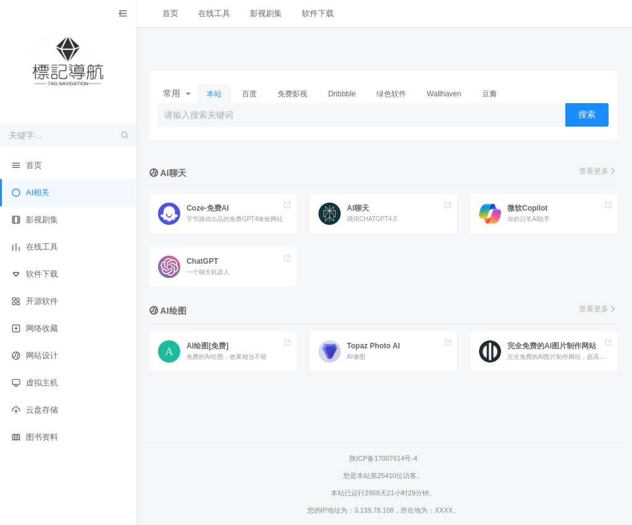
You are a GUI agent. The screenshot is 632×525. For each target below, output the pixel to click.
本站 (215, 94)
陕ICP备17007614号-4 (384, 458)
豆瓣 (490, 94)
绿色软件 (392, 94)
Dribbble (343, 94)
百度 (250, 94)
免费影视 (294, 94)
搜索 (587, 114)
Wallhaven (445, 94)
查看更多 (598, 171)
